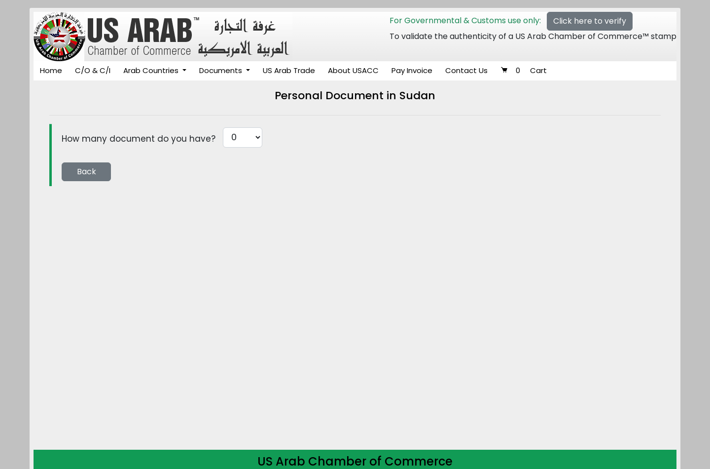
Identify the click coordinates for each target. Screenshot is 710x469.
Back (86, 171)
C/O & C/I (92, 70)
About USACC (353, 70)
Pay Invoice (411, 70)
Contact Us (466, 70)
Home (51, 70)
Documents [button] (221, 70)
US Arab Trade (289, 70)
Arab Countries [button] (151, 70)
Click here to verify (589, 21)
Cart (523, 70)
